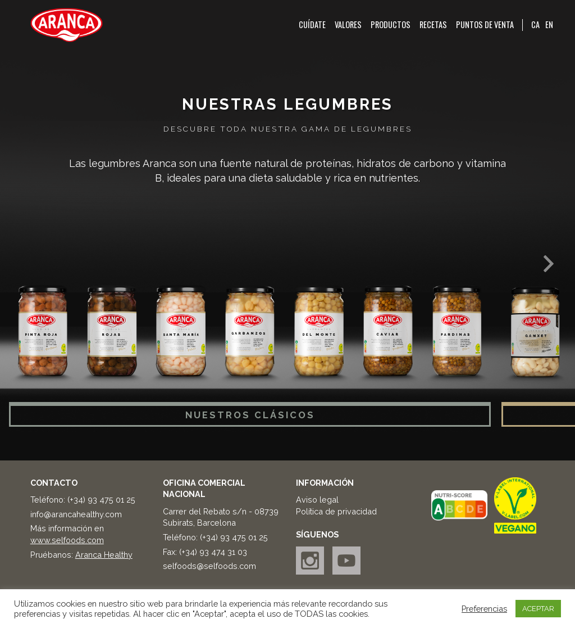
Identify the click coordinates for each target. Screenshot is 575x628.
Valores (348, 24)
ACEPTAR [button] (538, 608)
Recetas (433, 24)
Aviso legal (317, 499)
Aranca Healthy (104, 554)
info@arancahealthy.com (76, 514)
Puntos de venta (485, 24)
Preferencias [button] (484, 608)
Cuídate (312, 24)
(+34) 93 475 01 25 (101, 499)
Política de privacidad (336, 511)
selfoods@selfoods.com (209, 566)
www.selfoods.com (67, 540)
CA (535, 24)
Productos (390, 24)
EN (549, 24)
